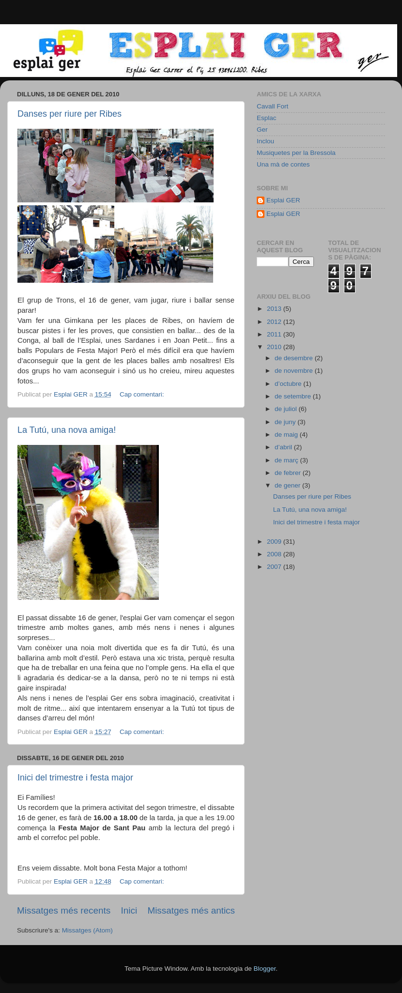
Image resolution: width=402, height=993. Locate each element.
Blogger (264, 968)
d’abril (284, 447)
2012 (275, 321)
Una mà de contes (283, 164)
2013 (275, 308)
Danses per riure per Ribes (69, 114)
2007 (275, 566)
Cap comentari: (143, 394)
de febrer (289, 472)
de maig (287, 434)
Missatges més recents (63, 910)
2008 (275, 554)
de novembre (295, 370)
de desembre (295, 358)
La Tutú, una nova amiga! (66, 430)
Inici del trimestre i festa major (75, 777)
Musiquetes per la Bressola (296, 152)
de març (287, 460)
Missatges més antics (191, 910)
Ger (262, 129)
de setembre (294, 396)
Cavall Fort (272, 106)
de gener (288, 485)
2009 (275, 541)
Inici (129, 910)
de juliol (287, 408)
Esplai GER (283, 200)
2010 (275, 347)
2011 (275, 334)
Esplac (267, 118)
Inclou (265, 141)
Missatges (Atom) (87, 930)
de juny (286, 422)
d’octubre (289, 383)
